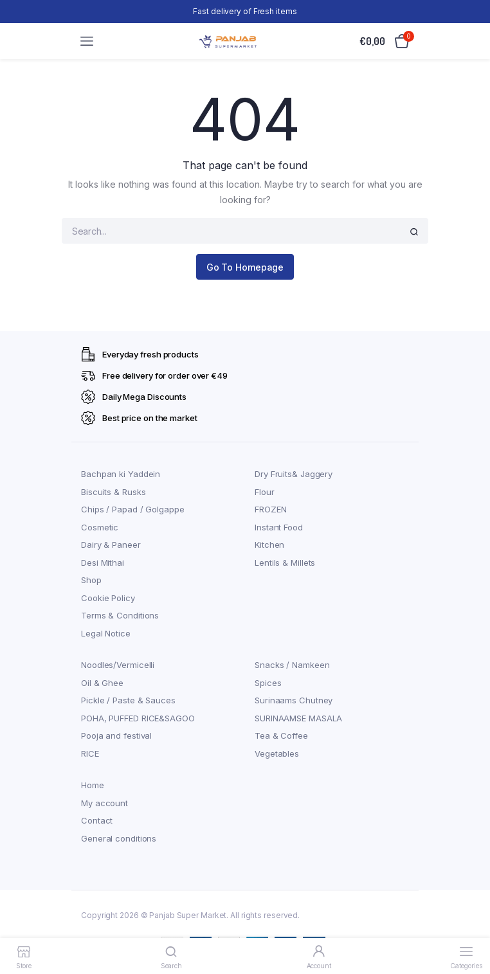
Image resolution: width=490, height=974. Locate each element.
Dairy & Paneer (111, 544)
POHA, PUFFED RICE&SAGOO (138, 718)
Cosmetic (99, 527)
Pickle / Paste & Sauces (128, 700)
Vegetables (277, 753)
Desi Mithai (102, 562)
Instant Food (279, 527)
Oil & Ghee (102, 683)
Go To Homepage (245, 267)
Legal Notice (106, 633)
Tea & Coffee (281, 735)
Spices (268, 683)
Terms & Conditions (120, 615)
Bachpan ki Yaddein (120, 474)
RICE (90, 753)
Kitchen (269, 544)
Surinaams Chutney (293, 700)
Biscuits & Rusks (113, 492)
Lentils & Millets (285, 562)
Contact (97, 820)
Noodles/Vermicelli (117, 665)
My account (104, 803)
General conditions (118, 838)
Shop (91, 580)
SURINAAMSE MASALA (298, 718)
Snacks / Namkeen (292, 665)
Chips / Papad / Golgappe (133, 509)
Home (92, 785)
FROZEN (270, 509)
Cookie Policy (108, 598)
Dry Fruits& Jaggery (293, 474)
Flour (265, 492)
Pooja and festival (116, 735)
